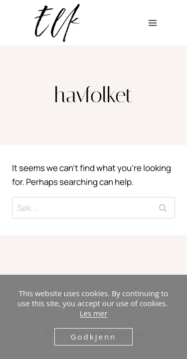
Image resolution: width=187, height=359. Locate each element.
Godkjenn (94, 337)
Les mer (94, 313)
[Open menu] (152, 22)
